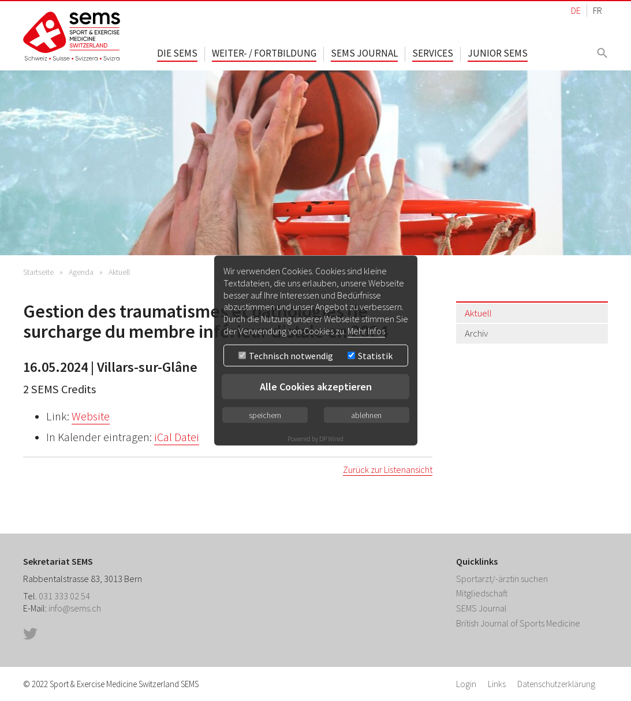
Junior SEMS (498, 53)
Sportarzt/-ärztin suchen (502, 578)
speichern (265, 414)
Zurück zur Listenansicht (387, 469)
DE (576, 10)
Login (466, 683)
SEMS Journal (364, 53)
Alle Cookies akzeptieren (316, 386)
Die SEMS (177, 53)
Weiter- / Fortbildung (264, 53)
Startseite (38, 272)
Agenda (81, 272)
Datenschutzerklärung (556, 683)
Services (432, 53)
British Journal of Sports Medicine (518, 623)
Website (91, 416)
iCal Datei (176, 437)
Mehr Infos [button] (366, 331)
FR (597, 10)
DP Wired (331, 438)
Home (72, 36)
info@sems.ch (74, 608)
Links (497, 683)
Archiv (476, 333)
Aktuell (119, 272)
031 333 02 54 (64, 596)
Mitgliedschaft (482, 593)
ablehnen (366, 414)
